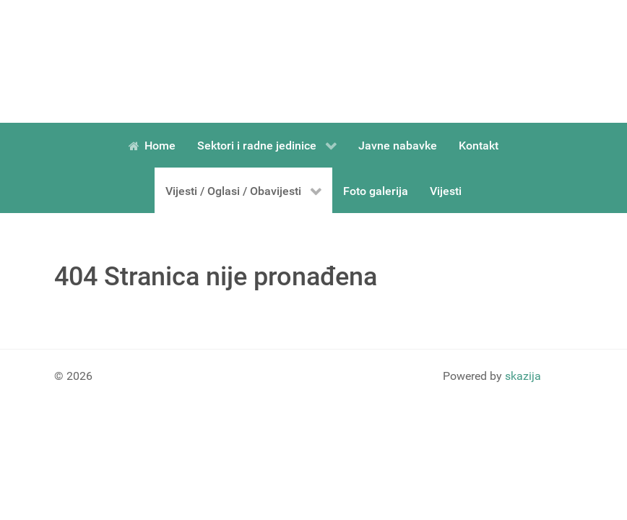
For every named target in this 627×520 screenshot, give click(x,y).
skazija (523, 376)
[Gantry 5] (119, 61)
